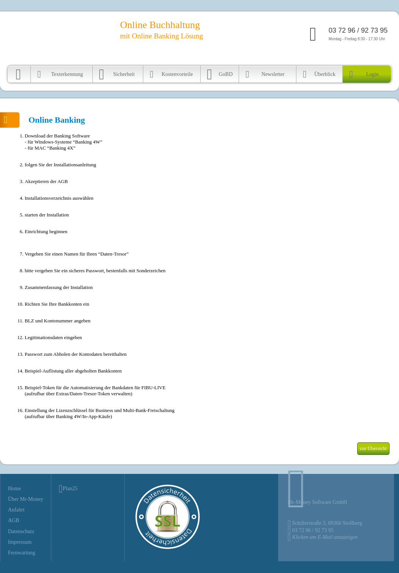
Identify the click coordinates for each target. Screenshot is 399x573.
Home (14, 488)
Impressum (20, 542)
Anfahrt (309, 58)
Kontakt (354, 58)
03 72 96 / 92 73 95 (313, 530)
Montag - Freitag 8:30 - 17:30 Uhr (358, 34)
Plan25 (70, 488)
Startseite (252, 58)
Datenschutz (21, 531)
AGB (13, 520)
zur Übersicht (373, 448)
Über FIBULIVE (281, 58)
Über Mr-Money (25, 499)
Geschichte (331, 58)
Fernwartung (377, 58)
